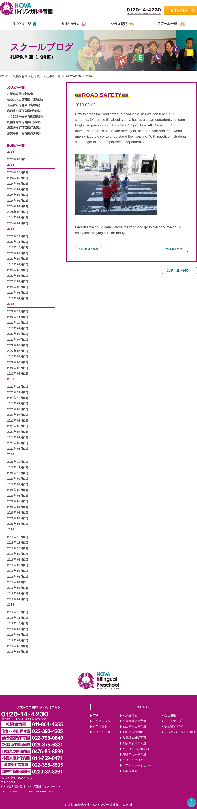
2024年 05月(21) (17, 200)
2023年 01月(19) (17, 298)
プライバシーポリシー (137, 765)
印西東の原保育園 (134, 754)
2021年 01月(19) (17, 448)
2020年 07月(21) (17, 490)
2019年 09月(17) (17, 553)
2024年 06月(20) (17, 195)
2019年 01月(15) (17, 599)
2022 (10, 303)
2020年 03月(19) (17, 512)
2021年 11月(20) (17, 392)
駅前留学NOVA (174, 726)
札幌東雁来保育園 (134, 721)
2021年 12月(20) (17, 386)
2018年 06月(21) (17, 646)
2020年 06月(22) (17, 495)
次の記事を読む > (174, 249)
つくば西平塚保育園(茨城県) (25, 116)
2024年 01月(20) (17, 223)
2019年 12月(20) (17, 537)
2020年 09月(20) (17, 478)
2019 (10, 529)
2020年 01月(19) (17, 523)
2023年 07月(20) (17, 264)
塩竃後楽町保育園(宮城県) (24, 127)
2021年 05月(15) (17, 426)
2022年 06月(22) (17, 345)
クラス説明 (100, 726)
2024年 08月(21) (17, 183)
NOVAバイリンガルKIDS (180, 732)
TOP (96, 715)
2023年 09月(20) (17, 253)
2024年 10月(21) (17, 172)
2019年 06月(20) (17, 570)
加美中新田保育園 (134, 743)
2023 (10, 228)
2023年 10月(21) (17, 247)
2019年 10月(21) (17, 548)
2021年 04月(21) (17, 431)
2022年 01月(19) (17, 373)
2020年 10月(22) (17, 473)
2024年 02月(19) (17, 217)
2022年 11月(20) (17, 317)
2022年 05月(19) (17, 351)
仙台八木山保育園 (134, 726)
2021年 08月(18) (17, 409)
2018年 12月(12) (17, 612)
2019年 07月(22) (17, 565)
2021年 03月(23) (17, 437)
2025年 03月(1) (17, 159)
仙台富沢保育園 (133, 732)
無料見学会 (130, 771)
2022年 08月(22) (17, 334)
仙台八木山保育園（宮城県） (26, 99)
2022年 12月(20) (17, 311)
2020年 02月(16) (17, 518)
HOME (4, 76)
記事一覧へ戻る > (179, 270)
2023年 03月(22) (17, 287)
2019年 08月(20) (17, 559)
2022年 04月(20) (17, 356)
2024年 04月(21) (17, 206)
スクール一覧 (101, 732)
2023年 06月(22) (17, 270)
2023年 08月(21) (17, 258)
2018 (10, 604)
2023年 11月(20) (17, 242)
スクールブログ (133, 760)
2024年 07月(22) (17, 189)
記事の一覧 (53, 76)
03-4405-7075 (17, 791)
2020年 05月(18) (17, 501)
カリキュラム (101, 721)
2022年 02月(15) (17, 368)
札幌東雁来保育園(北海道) (24, 122)
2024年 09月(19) (17, 178)
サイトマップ (173, 721)
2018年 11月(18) (17, 617)
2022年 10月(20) (17, 322)
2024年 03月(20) (17, 212)
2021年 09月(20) (17, 403)
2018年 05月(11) (17, 651)
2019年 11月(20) (17, 542)
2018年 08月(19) (17, 634)
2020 (10, 454)
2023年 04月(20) (17, 281)
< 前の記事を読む (88, 249)
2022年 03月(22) (17, 362)
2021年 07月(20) (17, 414)
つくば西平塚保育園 (136, 748)
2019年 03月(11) (17, 588)
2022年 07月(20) (17, 339)
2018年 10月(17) (17, 623)
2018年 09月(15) (17, 629)
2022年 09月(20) (17, 328)
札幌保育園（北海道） (27, 76)
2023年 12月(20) (17, 236)
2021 (10, 379)
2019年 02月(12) (17, 593)
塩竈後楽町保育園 (134, 737)
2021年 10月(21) (17, 398)
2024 (10, 164)
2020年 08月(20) (17, 484)
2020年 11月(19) (17, 467)
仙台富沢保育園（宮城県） (24, 105)
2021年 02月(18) (17, 443)
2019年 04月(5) (17, 582)
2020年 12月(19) (17, 461)
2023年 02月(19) (17, 292)
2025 (10, 151)
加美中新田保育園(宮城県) (24, 133)
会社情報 (170, 715)
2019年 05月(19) (17, 576)
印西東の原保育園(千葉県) (24, 111)
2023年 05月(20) (17, 275)
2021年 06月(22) (17, 420)
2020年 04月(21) (17, 507)
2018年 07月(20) (17, 640)
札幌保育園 (130, 715)
